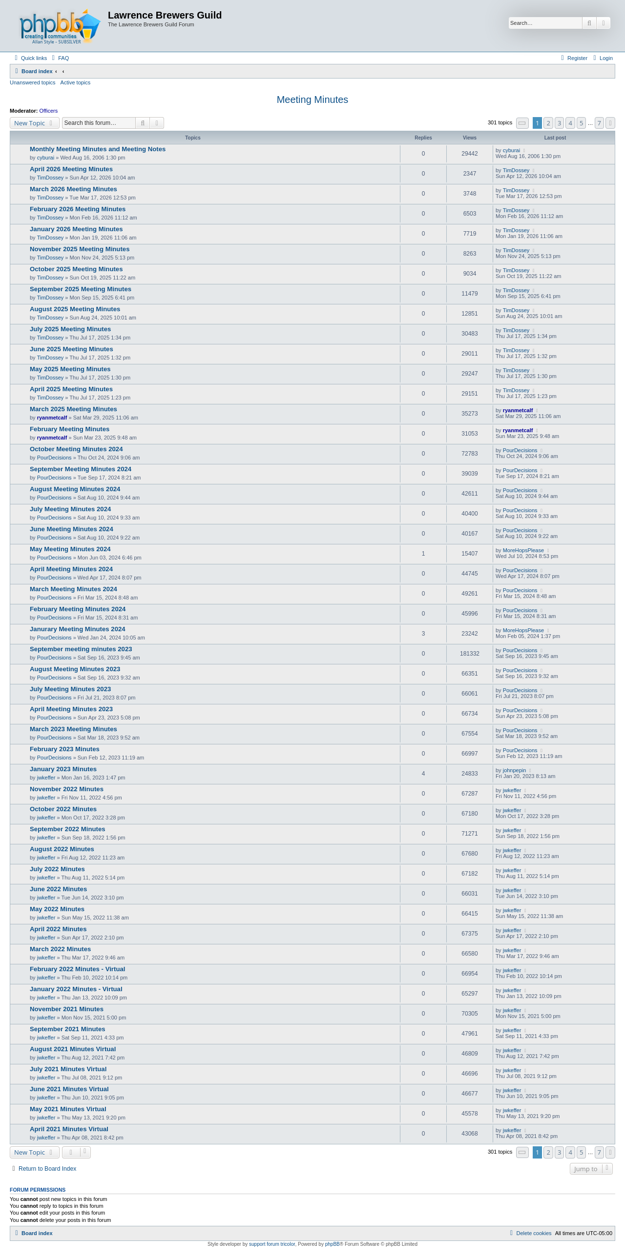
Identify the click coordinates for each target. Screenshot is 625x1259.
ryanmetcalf (52, 417)
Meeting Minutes (313, 99)
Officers (49, 111)
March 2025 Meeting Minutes (73, 409)
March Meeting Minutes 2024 (73, 589)
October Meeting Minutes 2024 (76, 449)
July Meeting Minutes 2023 (70, 689)
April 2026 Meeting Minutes (71, 169)
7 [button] (599, 123)
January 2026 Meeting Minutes (76, 229)
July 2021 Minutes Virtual (68, 1069)
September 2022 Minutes (67, 829)
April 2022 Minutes (58, 929)
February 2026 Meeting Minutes (77, 209)
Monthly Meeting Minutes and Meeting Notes (98, 149)
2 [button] (548, 123)
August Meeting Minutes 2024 (75, 489)
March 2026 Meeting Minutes (73, 189)
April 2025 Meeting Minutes (71, 389)
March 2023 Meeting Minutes (73, 729)
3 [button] (559, 123)
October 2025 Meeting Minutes (76, 269)
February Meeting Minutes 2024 (77, 609)
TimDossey (50, 177)
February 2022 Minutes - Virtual (77, 969)
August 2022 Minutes (62, 849)
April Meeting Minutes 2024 (71, 569)
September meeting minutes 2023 (81, 649)
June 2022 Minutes (58, 889)
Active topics (76, 82)
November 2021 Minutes (67, 1009)
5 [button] (581, 123)
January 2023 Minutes (63, 769)
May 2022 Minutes (57, 909)
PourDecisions (54, 457)
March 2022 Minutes (60, 949)
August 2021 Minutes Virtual (73, 1049)
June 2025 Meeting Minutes (71, 349)
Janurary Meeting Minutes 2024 (77, 629)
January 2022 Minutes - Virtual (76, 989)
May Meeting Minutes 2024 (70, 549)
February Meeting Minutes (69, 429)
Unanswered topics (33, 82)
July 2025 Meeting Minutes (70, 329)
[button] (522, 123)
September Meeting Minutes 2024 (80, 469)
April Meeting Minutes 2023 (71, 709)
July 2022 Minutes (57, 869)
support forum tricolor (272, 1244)
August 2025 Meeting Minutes (75, 309)
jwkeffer (46, 777)
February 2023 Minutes (65, 749)
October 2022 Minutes (63, 809)
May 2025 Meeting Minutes (70, 369)
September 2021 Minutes (67, 1029)
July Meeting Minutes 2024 (70, 509)
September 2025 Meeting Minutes (80, 289)
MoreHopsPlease (523, 550)
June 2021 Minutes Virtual (69, 1089)
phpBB (332, 1244)
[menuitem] (59, 58)
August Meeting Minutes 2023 (75, 669)
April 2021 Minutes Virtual (69, 1129)
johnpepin (514, 770)
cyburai (45, 157)
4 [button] (570, 123)
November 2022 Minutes (67, 789)
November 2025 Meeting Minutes (79, 249)
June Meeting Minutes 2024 (71, 529)
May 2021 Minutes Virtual (68, 1109)
